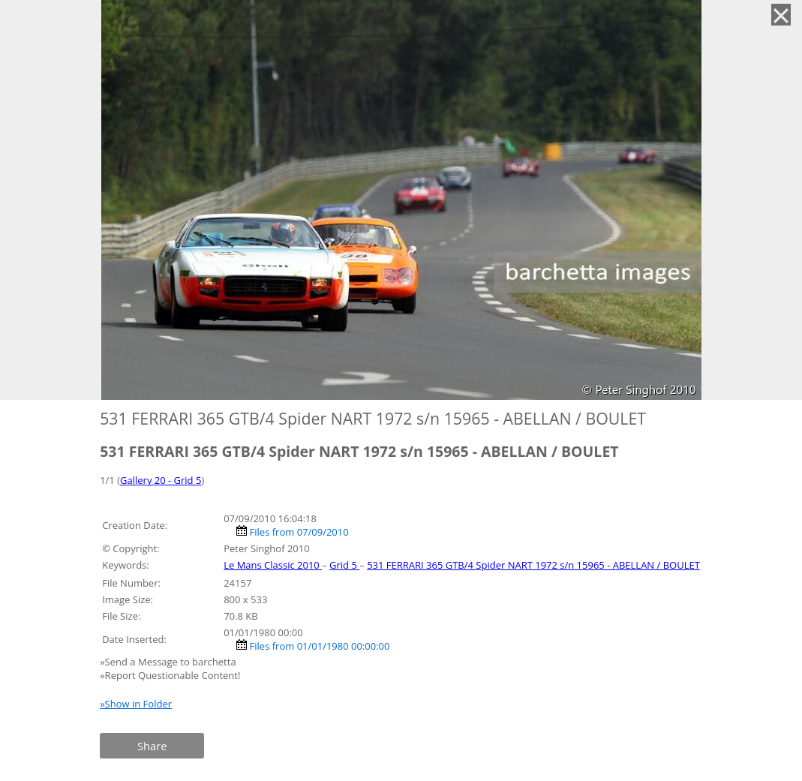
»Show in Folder (136, 703)
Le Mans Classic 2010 (273, 565)
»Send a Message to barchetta (169, 661)
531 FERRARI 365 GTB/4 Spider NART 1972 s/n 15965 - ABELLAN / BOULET (533, 565)
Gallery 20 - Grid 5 (160, 480)
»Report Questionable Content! (170, 675)
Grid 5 (344, 565)
